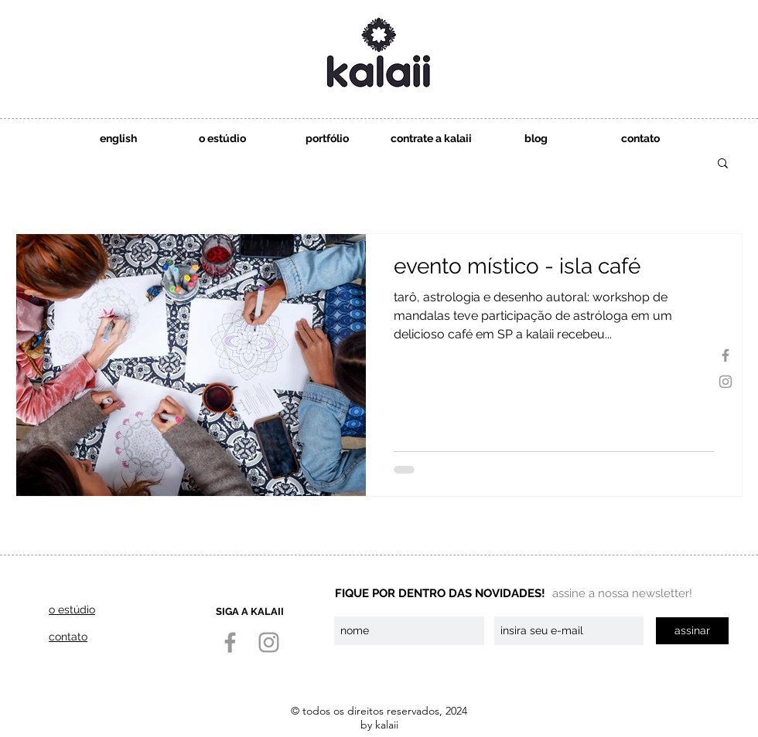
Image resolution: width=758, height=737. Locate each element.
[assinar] (692, 631)
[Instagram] (725, 381)
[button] (431, 139)
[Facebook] (725, 355)
